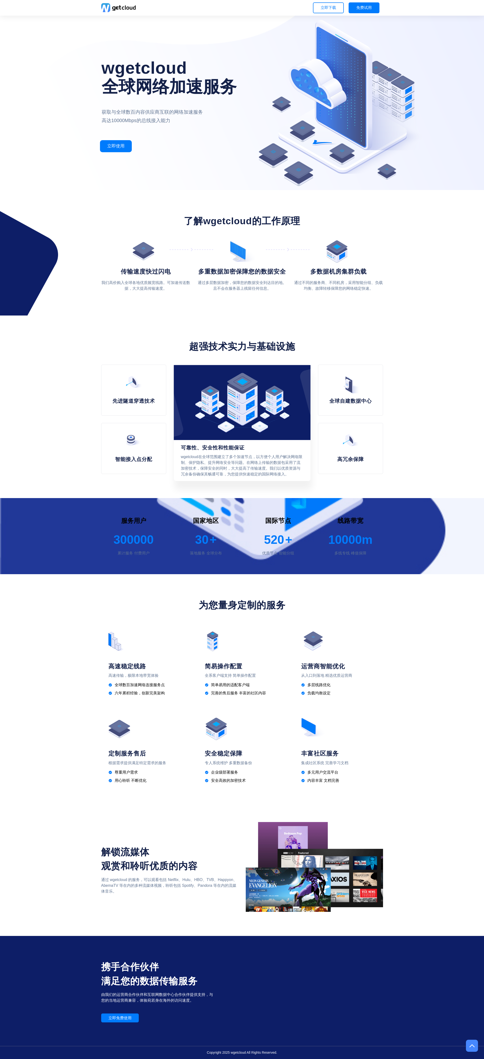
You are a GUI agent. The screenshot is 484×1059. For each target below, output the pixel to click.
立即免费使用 (120, 1018)
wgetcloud (238, 1052)
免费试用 (364, 8)
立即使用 (116, 146)
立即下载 (328, 8)
